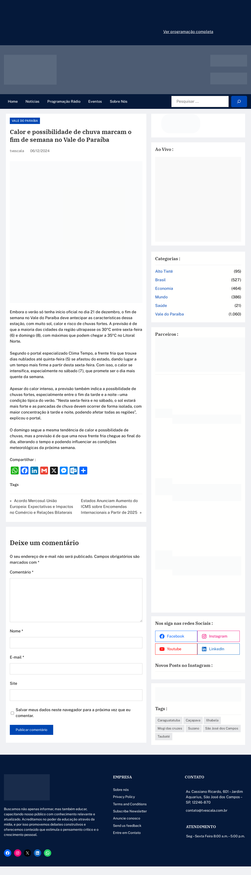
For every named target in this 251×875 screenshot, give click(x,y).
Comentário (21, 548)
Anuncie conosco (100, 817)
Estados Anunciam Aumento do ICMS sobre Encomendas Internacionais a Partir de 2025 (127, 483)
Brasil (184, 274)
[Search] (239, 101)
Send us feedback (101, 824)
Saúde (184, 299)
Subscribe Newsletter (104, 809)
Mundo (185, 291)
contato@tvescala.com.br (194, 809)
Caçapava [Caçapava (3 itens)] (216, 710)
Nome (16, 607)
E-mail (17, 633)
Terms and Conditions (103, 802)
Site (13, 660)
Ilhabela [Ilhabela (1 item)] (187, 718)
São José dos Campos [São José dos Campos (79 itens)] (214, 727)
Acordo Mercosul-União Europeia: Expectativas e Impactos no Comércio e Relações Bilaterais (46, 483)
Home (13, 101)
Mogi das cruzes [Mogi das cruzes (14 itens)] (211, 718)
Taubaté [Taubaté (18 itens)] (187, 735)
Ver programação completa (188, 31)
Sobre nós (94, 788)
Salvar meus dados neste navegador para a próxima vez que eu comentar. (83, 686)
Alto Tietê (187, 265)
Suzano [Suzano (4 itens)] (186, 727)
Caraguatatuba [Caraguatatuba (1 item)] (192, 710)
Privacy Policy (98, 795)
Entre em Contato (100, 831)
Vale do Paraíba (25, 121)
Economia (188, 282)
